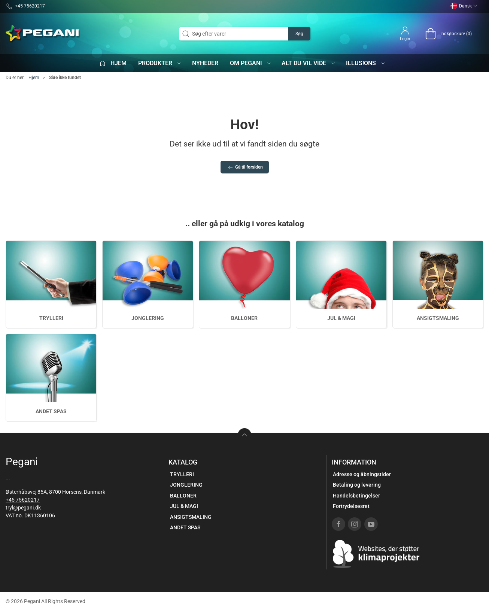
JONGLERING (147, 318)
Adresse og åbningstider (362, 474)
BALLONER (244, 318)
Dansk (464, 6)
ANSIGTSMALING (438, 318)
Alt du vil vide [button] (309, 63)
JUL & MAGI (341, 318)
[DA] (43, 34)
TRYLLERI (51, 318)
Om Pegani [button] (251, 63)
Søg (299, 33)
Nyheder (205, 63)
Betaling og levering (357, 485)
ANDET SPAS (51, 411)
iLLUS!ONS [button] (366, 63)
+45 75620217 (23, 500)
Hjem (33, 77)
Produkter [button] (160, 63)
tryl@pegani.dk (23, 508)
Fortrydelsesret (351, 506)
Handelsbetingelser (356, 496)
